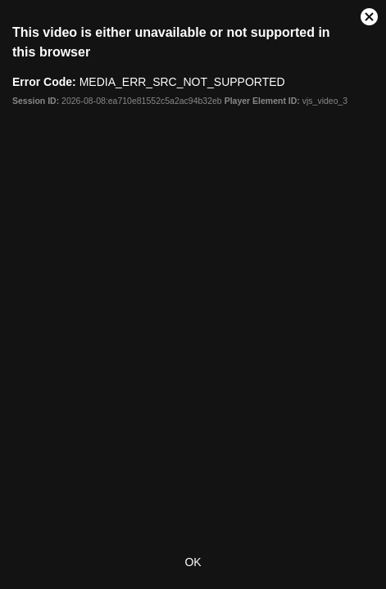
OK (192, 562)
